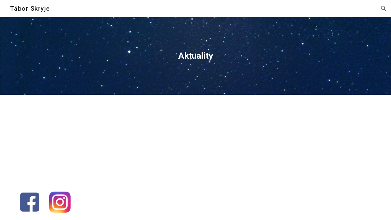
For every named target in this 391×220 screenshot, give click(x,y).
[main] (195, 56)
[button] (383, 8)
